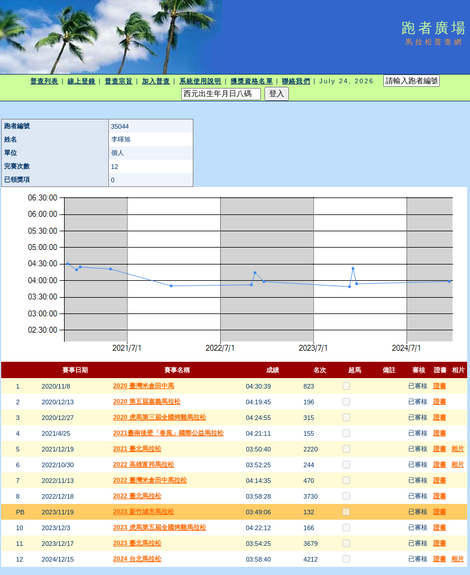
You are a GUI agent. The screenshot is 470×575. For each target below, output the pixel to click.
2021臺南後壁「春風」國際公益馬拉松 (168, 432)
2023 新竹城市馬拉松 (143, 511)
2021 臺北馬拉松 (137, 448)
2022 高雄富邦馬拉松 (143, 464)
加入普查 (156, 80)
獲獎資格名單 (252, 80)
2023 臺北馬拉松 (137, 542)
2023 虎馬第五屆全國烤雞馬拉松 (159, 527)
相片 (457, 448)
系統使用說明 (200, 80)
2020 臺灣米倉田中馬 (143, 385)
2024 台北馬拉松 (137, 558)
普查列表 (44, 80)
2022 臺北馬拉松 (137, 495)
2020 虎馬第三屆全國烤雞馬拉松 (159, 417)
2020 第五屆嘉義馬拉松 (147, 401)
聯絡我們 (296, 80)
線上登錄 (82, 80)
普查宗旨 (119, 80)
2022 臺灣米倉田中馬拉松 (150, 480)
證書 (439, 385)
